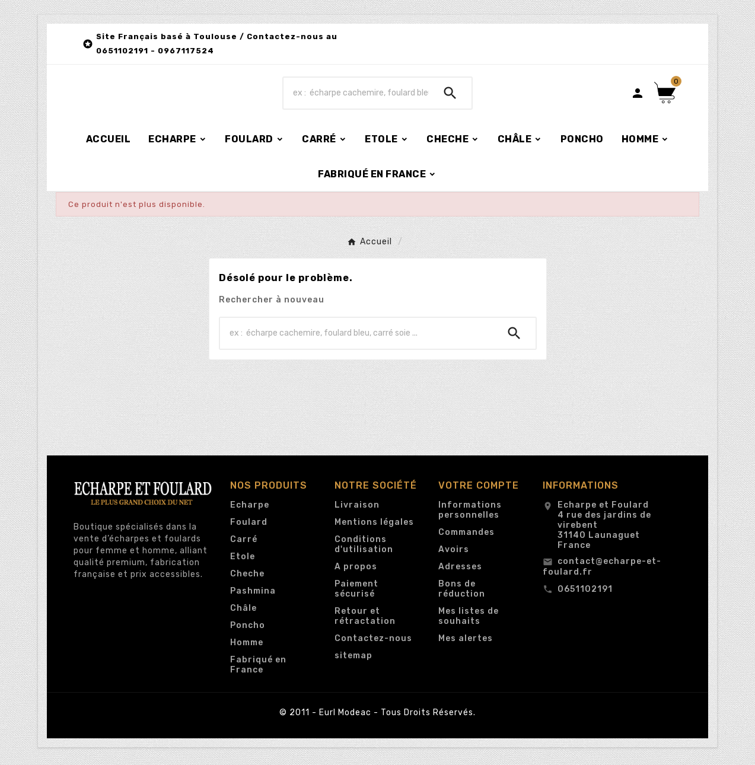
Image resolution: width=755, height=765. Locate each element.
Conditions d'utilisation (364, 547)
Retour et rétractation (365, 619)
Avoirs (453, 552)
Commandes (466, 535)
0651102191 (585, 592)
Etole (242, 559)
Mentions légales (374, 525)
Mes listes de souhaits (468, 619)
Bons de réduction (461, 592)
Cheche (247, 577)
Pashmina (253, 594)
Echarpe (249, 508)
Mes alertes (465, 641)
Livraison (357, 508)
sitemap (353, 659)
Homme (246, 645)
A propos (356, 570)
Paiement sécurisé (356, 592)
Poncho (247, 628)
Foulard (248, 525)
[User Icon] (637, 94)
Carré (243, 542)
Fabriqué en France (258, 668)
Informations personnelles (470, 513)
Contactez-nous (373, 641)
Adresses (460, 570)
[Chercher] (356, 94)
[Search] (450, 94)
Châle (243, 611)
